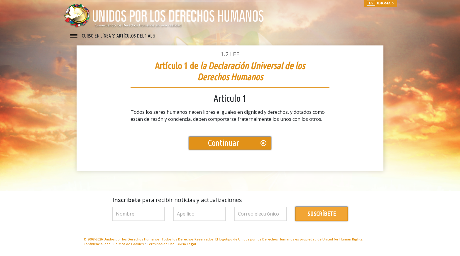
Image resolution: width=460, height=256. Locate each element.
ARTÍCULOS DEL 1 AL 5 (135, 35)
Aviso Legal (186, 244)
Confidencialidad (97, 244)
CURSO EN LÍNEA (97, 35)
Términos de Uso (161, 244)
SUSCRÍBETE (321, 213)
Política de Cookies (129, 244)
